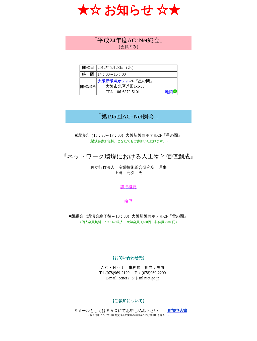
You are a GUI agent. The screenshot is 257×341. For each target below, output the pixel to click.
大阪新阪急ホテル (114, 81)
